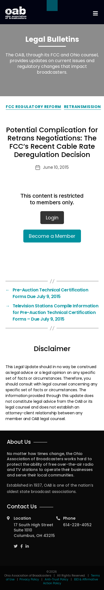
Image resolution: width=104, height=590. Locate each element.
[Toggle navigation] (95, 13)
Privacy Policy (29, 579)
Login (52, 217)
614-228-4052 (77, 525)
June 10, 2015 (56, 167)
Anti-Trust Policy (56, 579)
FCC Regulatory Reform (33, 106)
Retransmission (82, 106)
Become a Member (52, 236)
